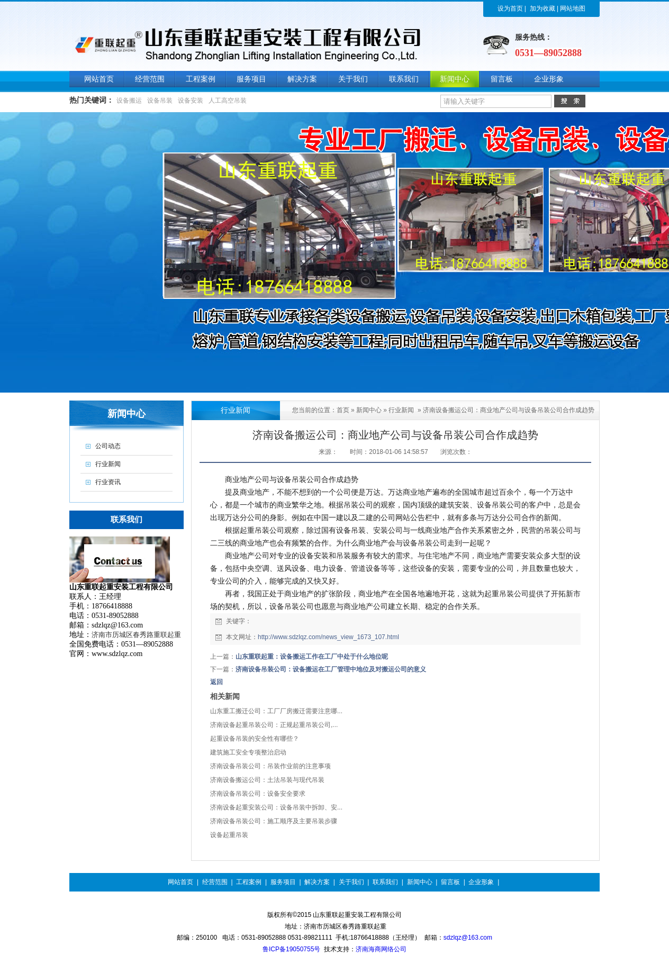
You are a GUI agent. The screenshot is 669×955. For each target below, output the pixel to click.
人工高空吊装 (228, 100)
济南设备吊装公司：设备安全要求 (257, 793)
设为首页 (510, 8)
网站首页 (180, 882)
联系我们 (385, 882)
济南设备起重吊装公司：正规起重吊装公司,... (274, 725)
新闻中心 (369, 410)
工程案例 (248, 882)
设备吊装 (160, 100)
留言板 (450, 882)
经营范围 (215, 882)
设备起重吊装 (229, 835)
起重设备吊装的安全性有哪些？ (254, 738)
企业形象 (481, 882)
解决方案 (317, 882)
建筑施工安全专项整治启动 (248, 752)
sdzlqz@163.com (468, 937)
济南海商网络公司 (381, 949)
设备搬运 (129, 100)
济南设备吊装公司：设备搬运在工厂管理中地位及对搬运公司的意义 (331, 669)
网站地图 (572, 8)
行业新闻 (401, 410)
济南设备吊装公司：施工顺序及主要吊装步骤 (273, 821)
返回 (216, 682)
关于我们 (351, 882)
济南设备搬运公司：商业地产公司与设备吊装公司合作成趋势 (508, 410)
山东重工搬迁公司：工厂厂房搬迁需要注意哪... (276, 711)
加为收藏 (542, 8)
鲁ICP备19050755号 (291, 949)
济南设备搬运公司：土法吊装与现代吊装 (267, 780)
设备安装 (190, 100)
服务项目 (283, 882)
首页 (343, 410)
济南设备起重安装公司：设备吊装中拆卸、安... (276, 807)
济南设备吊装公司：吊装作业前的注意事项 (270, 766)
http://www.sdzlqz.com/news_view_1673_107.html (328, 637)
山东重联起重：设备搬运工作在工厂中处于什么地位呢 (312, 656)
